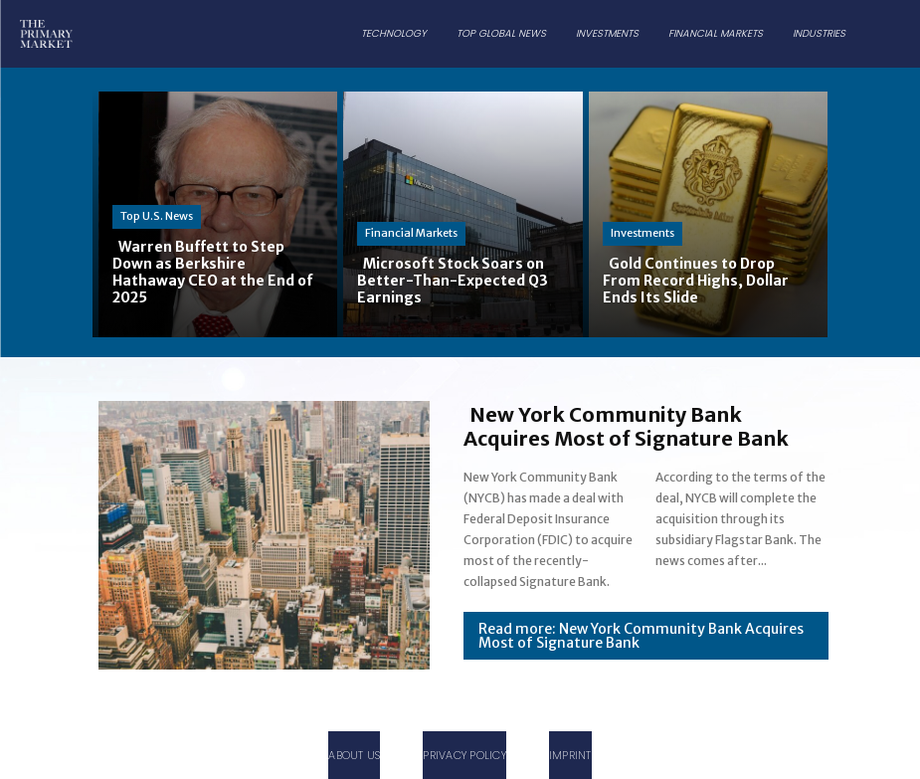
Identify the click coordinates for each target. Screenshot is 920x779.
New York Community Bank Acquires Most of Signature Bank (626, 426)
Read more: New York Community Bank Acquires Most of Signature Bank (641, 636)
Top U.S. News (156, 216)
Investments (642, 233)
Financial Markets (411, 233)
